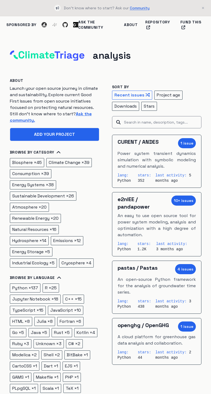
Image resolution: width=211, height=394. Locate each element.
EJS (71, 366)
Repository (157, 24)
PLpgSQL (24, 388)
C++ (73, 299)
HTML (21, 321)
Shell (52, 355)
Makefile (47, 377)
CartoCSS (24, 366)
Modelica (24, 355)
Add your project (54, 134)
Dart (51, 366)
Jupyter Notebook (35, 299)
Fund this (190, 24)
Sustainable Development (43, 196)
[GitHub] (65, 24)
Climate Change (69, 162)
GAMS (20, 377)
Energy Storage (31, 252)
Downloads (125, 106)
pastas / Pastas (138, 267)
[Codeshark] (44, 24)
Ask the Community (90, 25)
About (131, 24)
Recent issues (132, 95)
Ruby (20, 343)
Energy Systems (33, 185)
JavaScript (65, 310)
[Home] (47, 55)
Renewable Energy (35, 218)
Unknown (48, 343)
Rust (62, 332)
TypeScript (27, 310)
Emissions (67, 240)
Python (25, 288)
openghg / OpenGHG (143, 325)
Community (140, 8)
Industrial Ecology (33, 263)
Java (39, 332)
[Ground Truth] (75, 24)
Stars (149, 106)
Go (18, 332)
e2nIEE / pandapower (134, 203)
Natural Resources (34, 229)
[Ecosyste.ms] (54, 24)
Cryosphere (76, 263)
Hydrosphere (29, 240)
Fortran (70, 321)
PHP (71, 377)
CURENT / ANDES (138, 141)
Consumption (30, 173)
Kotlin (86, 332)
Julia (45, 321)
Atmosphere (29, 207)
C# (74, 343)
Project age (168, 95)
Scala (51, 388)
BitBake (77, 355)
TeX (72, 388)
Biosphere (27, 162)
